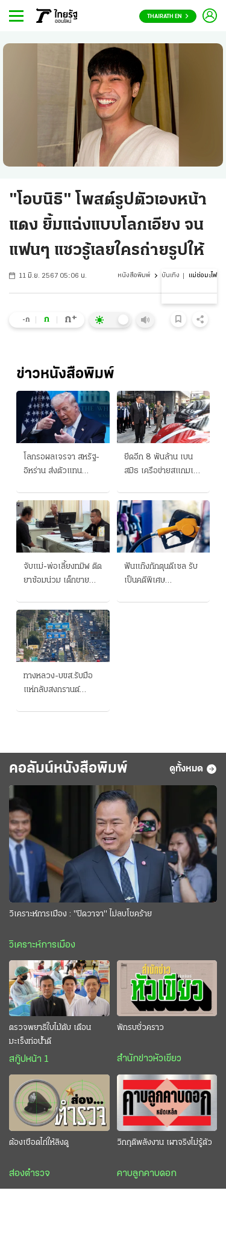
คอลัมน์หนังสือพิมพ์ (68, 768)
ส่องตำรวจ (29, 1173)
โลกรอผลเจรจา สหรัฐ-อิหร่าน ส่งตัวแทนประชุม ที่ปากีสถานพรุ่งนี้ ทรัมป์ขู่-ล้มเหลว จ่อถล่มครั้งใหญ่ (61, 465)
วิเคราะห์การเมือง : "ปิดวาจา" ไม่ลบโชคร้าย (80, 914)
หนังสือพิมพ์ (134, 275)
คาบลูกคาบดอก (147, 1173)
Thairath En (168, 16)
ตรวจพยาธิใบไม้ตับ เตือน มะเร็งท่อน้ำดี (50, 1034)
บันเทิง (171, 275)
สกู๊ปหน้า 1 (29, 1059)
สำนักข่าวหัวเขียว (149, 1059)
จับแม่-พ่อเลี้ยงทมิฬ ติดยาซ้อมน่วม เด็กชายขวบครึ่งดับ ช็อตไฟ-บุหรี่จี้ (63, 574)
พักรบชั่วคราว (140, 1027)
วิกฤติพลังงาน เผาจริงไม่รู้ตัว (164, 1142)
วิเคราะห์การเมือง (42, 945)
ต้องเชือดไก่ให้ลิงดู (39, 1142)
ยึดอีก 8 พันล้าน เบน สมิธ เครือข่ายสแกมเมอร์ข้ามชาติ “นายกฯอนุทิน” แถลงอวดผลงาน (161, 465)
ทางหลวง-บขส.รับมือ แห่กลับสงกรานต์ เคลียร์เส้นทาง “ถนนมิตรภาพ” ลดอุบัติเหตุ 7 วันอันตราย (62, 684)
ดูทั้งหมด (193, 769)
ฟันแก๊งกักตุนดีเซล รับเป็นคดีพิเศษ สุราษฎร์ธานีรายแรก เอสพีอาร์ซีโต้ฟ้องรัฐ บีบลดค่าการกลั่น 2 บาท (162, 574)
